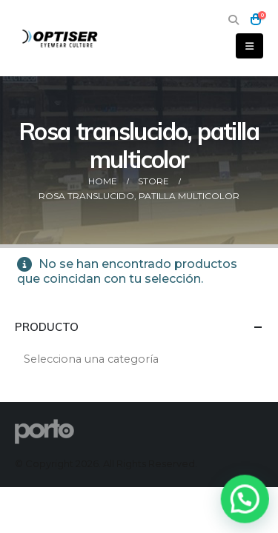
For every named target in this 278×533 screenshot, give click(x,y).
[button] (233, 20)
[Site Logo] (61, 38)
